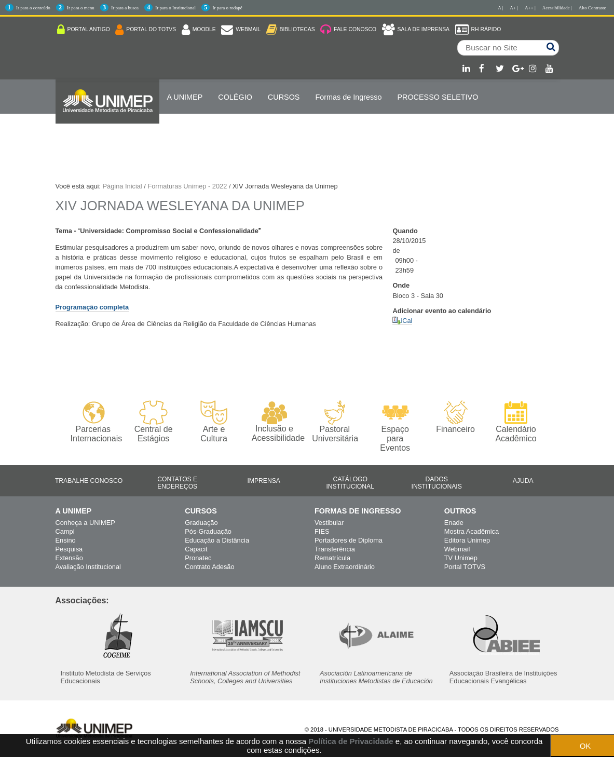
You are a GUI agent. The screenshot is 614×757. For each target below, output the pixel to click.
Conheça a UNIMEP (85, 522)
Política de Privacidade (350, 741)
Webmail (457, 549)
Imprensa (263, 480)
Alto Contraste (592, 7)
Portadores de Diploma (349, 540)
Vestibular (329, 522)
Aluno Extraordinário (345, 567)
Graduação (201, 522)
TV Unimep (460, 558)
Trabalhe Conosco (88, 480)
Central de (153, 421)
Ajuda (523, 480)
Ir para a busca (125, 7)
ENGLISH (183, 130)
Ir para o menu (80, 7)
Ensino (66, 540)
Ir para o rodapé (227, 7)
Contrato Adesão (209, 567)
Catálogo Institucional (350, 483)
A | (500, 7)
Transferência (335, 549)
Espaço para (395, 426)
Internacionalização (107, 130)
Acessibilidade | (557, 7)
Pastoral (334, 421)
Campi (65, 531)
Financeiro (455, 417)
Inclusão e (274, 421)
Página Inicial (122, 186)
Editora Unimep (467, 540)
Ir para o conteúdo (33, 7)
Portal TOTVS (464, 567)
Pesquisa (69, 549)
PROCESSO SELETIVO (437, 97)
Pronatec (198, 558)
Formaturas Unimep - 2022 (187, 186)
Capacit (196, 549)
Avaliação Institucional (88, 567)
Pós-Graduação (208, 531)
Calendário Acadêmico (515, 421)
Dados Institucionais (437, 483)
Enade (453, 522)
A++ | (530, 7)
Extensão (69, 558)
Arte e (213, 421)
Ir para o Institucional (175, 7)
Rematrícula (332, 558)
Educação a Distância (217, 540)
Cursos (284, 97)
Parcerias (93, 421)
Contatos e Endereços (177, 483)
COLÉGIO (235, 97)
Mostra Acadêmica (471, 531)
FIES (322, 531)
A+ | (514, 7)
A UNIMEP (185, 97)
